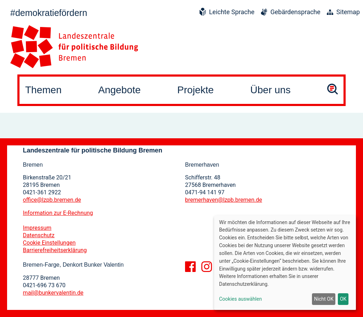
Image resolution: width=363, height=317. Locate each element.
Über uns (270, 89)
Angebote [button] (119, 89)
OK (343, 299)
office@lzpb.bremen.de (52, 199)
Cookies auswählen (240, 299)
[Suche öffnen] (332, 90)
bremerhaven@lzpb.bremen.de (223, 199)
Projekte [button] (195, 89)
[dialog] (285, 262)
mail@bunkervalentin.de (53, 292)
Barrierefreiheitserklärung (55, 250)
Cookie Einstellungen (49, 242)
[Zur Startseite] (74, 46)
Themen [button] (43, 89)
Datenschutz (39, 235)
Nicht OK (324, 299)
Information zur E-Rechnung (58, 213)
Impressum (37, 227)
